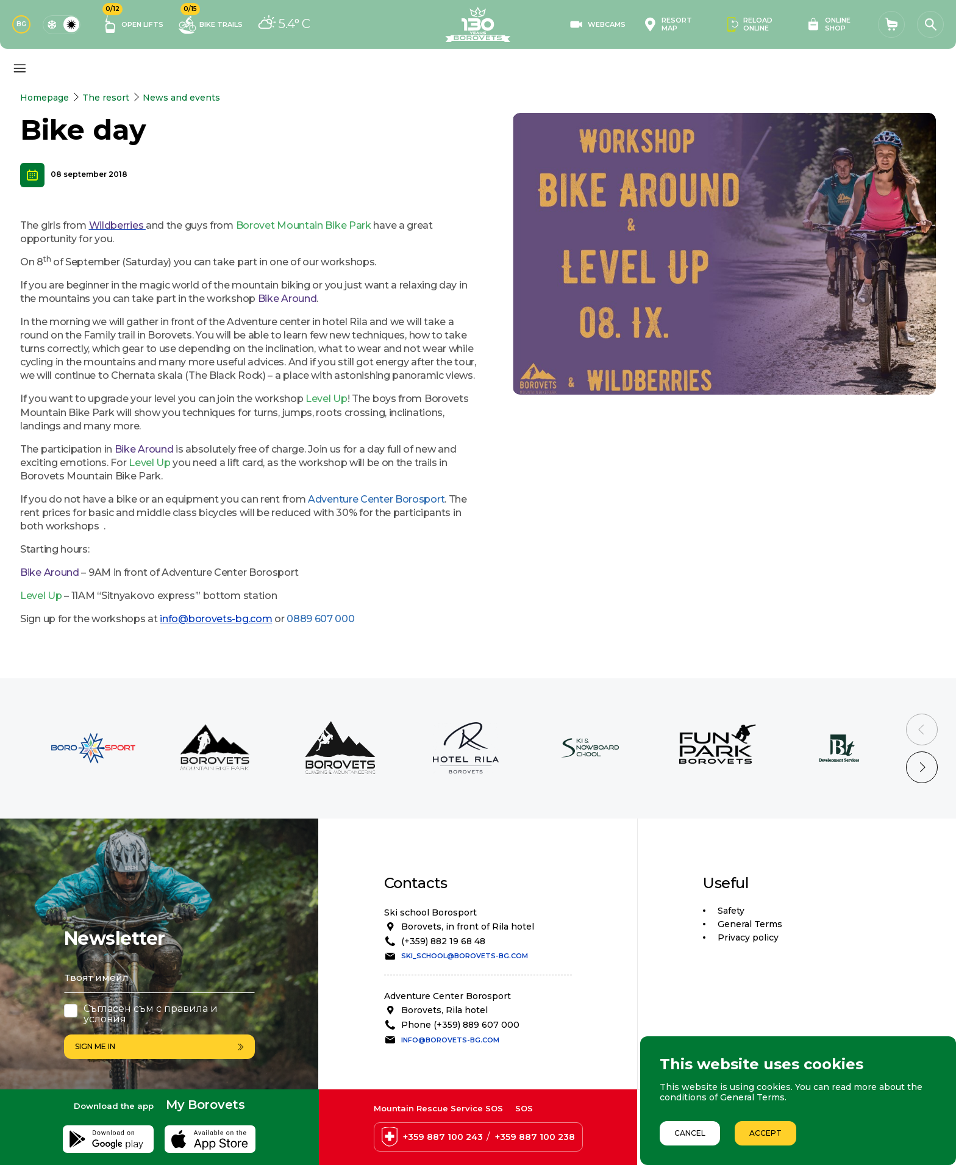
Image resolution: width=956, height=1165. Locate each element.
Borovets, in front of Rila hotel (467, 926)
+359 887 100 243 (443, 1136)
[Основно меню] (19, 68)
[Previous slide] (922, 729)
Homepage (44, 97)
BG (21, 24)
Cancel (689, 1133)
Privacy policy (748, 937)
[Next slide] (922, 767)
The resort (105, 97)
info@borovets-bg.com (216, 619)
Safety (731, 910)
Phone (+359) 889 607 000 (460, 1024)
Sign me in (159, 1046)
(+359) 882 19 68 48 (443, 941)
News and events (181, 97)
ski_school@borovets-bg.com (464, 956)
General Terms (750, 924)
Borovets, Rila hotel (444, 1010)
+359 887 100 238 (535, 1136)
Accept (765, 1133)
